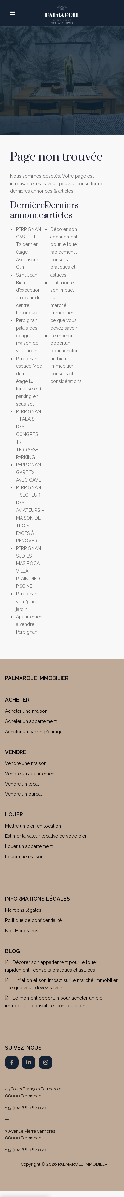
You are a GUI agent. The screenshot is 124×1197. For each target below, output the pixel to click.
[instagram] (45, 1062)
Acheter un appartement (31, 721)
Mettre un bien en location (33, 826)
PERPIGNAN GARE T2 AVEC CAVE (28, 472)
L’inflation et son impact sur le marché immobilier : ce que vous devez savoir (63, 305)
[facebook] (12, 1062)
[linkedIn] (28, 1062)
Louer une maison (24, 856)
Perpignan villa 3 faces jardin (28, 601)
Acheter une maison (26, 711)
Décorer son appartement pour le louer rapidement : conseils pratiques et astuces (64, 252)
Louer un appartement (29, 846)
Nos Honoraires (21, 930)
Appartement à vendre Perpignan (30, 624)
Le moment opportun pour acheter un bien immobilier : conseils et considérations (66, 358)
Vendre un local (22, 783)
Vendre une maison (26, 763)
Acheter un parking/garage (33, 731)
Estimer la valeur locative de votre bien (46, 836)
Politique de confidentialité (33, 920)
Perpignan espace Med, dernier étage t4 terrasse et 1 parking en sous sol (29, 381)
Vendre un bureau (24, 794)
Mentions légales (23, 910)
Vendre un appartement (30, 773)
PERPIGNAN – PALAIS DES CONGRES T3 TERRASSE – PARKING (29, 434)
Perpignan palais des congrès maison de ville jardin (27, 335)
